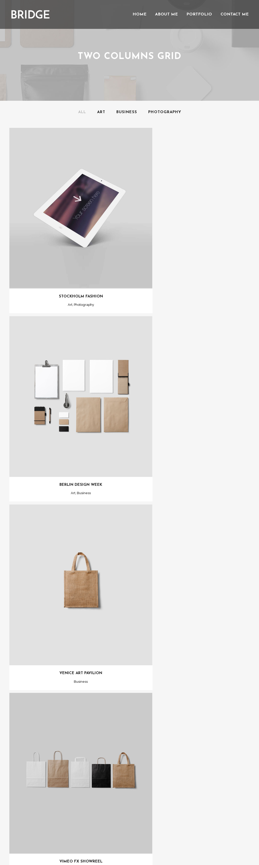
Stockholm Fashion (70, 271)
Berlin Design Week (189, 271)
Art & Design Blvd (189, 590)
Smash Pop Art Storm (189, 750)
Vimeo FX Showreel (189, 431)
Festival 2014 (69, 750)
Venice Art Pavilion (69, 431)
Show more (129, 782)
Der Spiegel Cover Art (69, 590)
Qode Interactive (139, 842)
